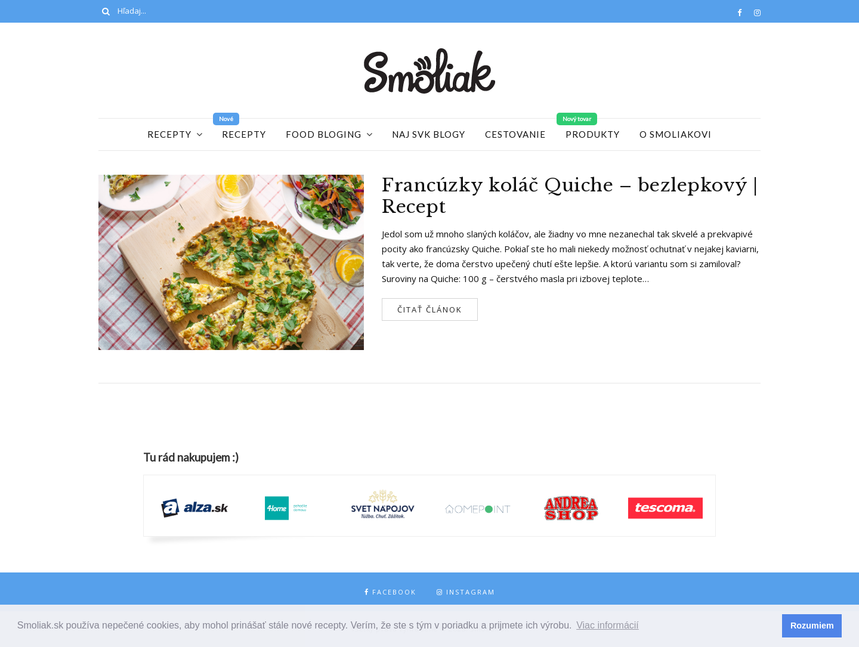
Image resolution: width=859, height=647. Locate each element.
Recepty (169, 134)
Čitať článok (429, 309)
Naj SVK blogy (428, 134)
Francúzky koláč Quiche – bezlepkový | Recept (570, 196)
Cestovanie (515, 134)
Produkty (593, 134)
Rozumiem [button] (812, 625)
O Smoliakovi (675, 134)
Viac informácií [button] (607, 625)
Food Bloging (323, 134)
